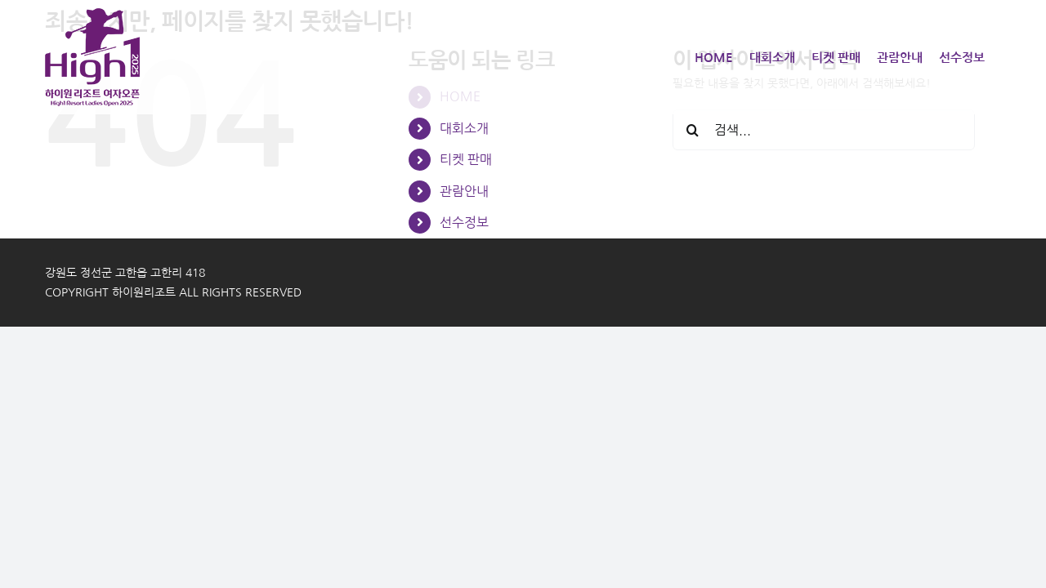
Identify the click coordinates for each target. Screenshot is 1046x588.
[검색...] (824, 129)
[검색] (693, 129)
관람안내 (464, 191)
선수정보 (464, 222)
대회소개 (464, 128)
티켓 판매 (466, 159)
